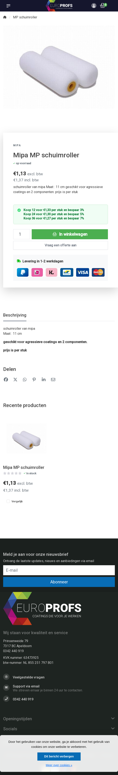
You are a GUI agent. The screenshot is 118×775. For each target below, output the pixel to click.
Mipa (17, 145)
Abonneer (59, 581)
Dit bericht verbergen (59, 756)
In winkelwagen (69, 234)
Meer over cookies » (59, 765)
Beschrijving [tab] (14, 315)
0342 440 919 (13, 651)
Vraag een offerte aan (60, 245)
